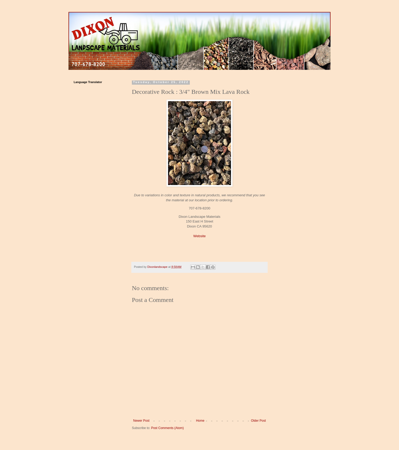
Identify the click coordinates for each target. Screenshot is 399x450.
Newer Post (141, 420)
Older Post (258, 420)
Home (200, 420)
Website (199, 236)
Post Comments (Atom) (167, 428)
